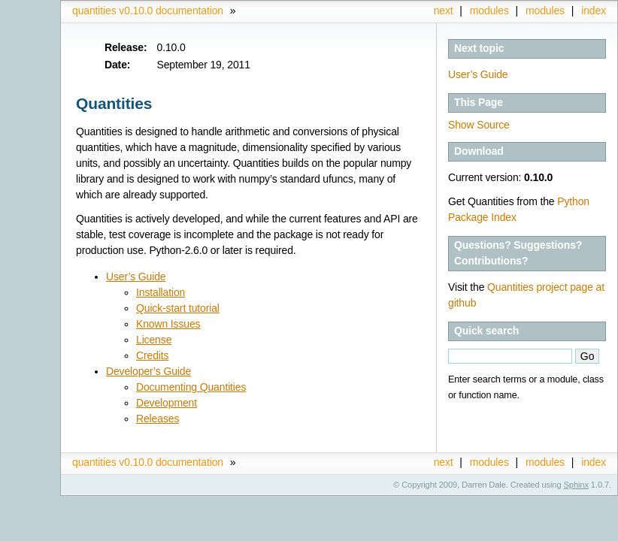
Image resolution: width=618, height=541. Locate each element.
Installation (160, 292)
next (443, 11)
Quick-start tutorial (178, 308)
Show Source (479, 125)
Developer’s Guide (148, 371)
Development (166, 403)
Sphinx (576, 484)
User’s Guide (478, 74)
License (153, 340)
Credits (152, 355)
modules (545, 11)
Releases (157, 419)
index (593, 11)
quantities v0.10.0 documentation (147, 11)
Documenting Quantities (191, 387)
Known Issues (168, 324)
